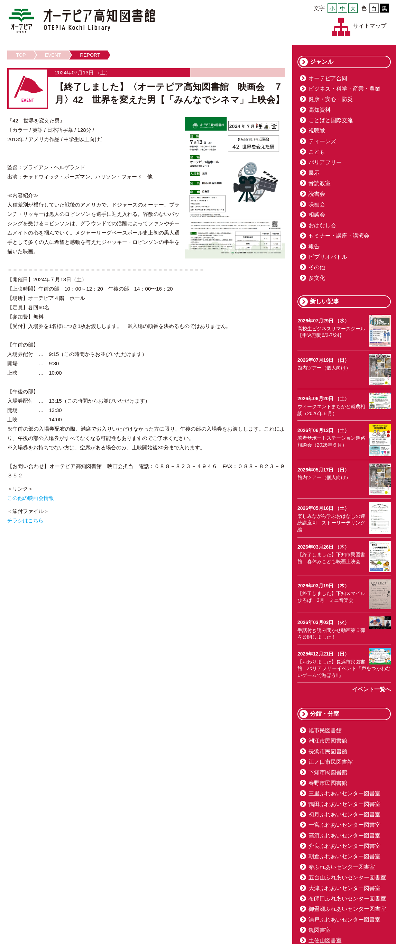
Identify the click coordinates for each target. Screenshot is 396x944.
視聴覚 (316, 131)
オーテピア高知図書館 (82, 21)
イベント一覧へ (371, 689)
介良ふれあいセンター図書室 (344, 846)
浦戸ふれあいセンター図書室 (344, 920)
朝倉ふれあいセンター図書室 (344, 856)
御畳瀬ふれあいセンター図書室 (347, 909)
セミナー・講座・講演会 (338, 236)
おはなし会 (322, 225)
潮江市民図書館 (327, 741)
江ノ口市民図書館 (330, 762)
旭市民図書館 (325, 730)
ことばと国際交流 (330, 120)
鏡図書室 (319, 930)
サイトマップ (369, 26)
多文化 (316, 278)
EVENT (53, 55)
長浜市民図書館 (327, 751)
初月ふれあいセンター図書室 (344, 814)
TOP (21, 55)
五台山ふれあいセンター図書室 (347, 877)
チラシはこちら (25, 520)
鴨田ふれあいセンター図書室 (344, 804)
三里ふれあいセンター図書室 (344, 793)
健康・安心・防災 (330, 99)
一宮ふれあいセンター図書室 (344, 825)
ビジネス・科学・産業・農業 (344, 89)
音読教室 (319, 183)
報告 (314, 246)
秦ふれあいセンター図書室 (341, 867)
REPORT (90, 55)
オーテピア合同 (327, 78)
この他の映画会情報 (30, 498)
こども (316, 152)
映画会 (316, 204)
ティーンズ (322, 141)
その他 (316, 267)
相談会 (316, 215)
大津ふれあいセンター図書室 (344, 888)
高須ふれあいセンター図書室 (344, 835)
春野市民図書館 (327, 783)
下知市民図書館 (327, 772)
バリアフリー (325, 162)
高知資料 (319, 110)
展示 (314, 173)
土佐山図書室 (325, 940)
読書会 (316, 194)
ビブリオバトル (327, 257)
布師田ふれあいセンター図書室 (347, 898)
